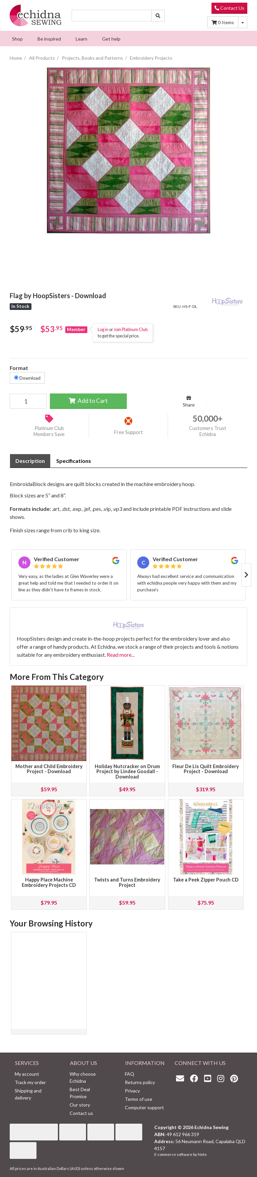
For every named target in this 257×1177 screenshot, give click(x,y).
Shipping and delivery (28, 1094)
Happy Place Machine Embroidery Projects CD (49, 882)
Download (27, 378)
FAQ (129, 1074)
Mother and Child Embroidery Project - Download (49, 768)
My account (27, 1074)
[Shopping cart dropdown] (242, 22)
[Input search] (112, 15)
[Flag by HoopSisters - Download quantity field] (28, 401)
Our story (80, 1105)
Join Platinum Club (131, 329)
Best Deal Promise (80, 1092)
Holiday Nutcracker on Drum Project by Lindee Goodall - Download (127, 771)
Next (246, 575)
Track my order (30, 1082)
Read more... (121, 654)
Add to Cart (88, 400)
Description (30, 461)
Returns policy (140, 1082)
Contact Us (229, 8)
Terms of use (138, 1099)
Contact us (81, 1113)
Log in (103, 329)
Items (222, 22)
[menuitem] (17, 38)
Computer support (144, 1107)
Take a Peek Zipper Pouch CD (206, 879)
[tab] (30, 461)
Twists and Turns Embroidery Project (127, 882)
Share (189, 401)
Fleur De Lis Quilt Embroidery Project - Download (205, 768)
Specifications (73, 461)
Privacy (132, 1090)
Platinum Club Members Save (49, 431)
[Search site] (158, 15)
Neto (202, 1154)
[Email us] (181, 1078)
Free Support (128, 432)
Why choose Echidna (83, 1077)
